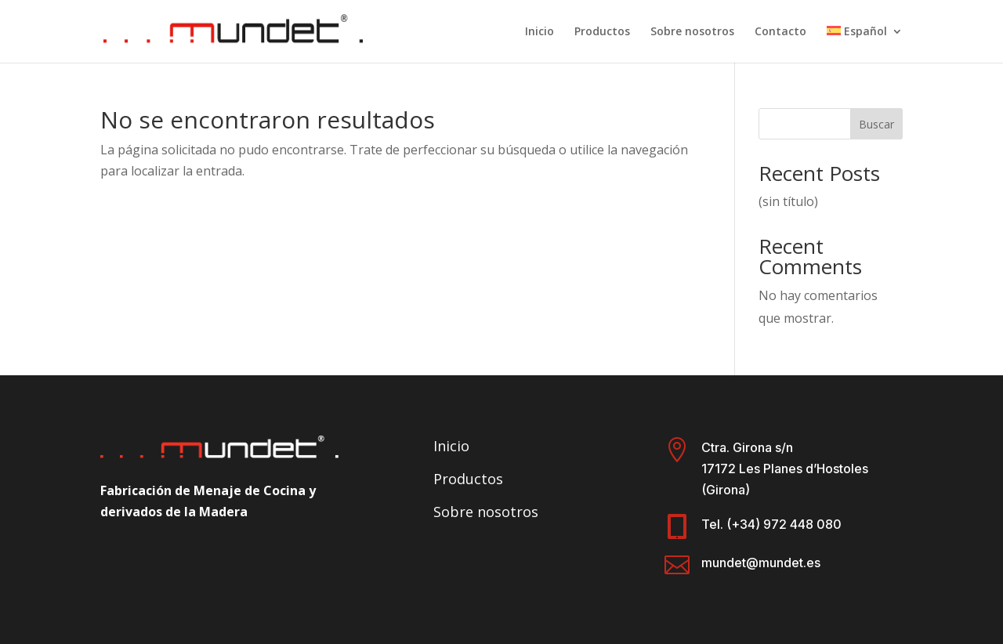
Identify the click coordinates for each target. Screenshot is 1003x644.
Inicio (539, 32)
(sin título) (788, 201)
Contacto (780, 32)
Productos (602, 32)
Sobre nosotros (692, 32)
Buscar (876, 124)
